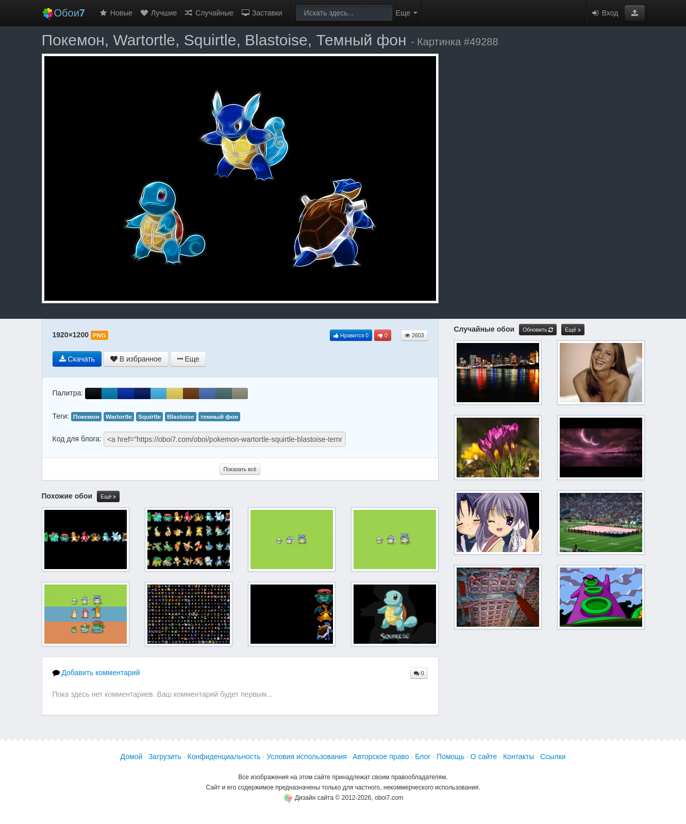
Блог (422, 756)
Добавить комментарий (96, 672)
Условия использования (306, 756)
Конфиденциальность (224, 756)
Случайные (208, 13)
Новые (115, 13)
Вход (604, 13)
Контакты (518, 756)
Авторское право (381, 756)
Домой (132, 756)
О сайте (484, 756)
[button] (635, 13)
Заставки (261, 13)
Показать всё (239, 469)
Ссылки (552, 756)
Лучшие (158, 13)
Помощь (450, 756)
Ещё (108, 496)
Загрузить (164, 756)
